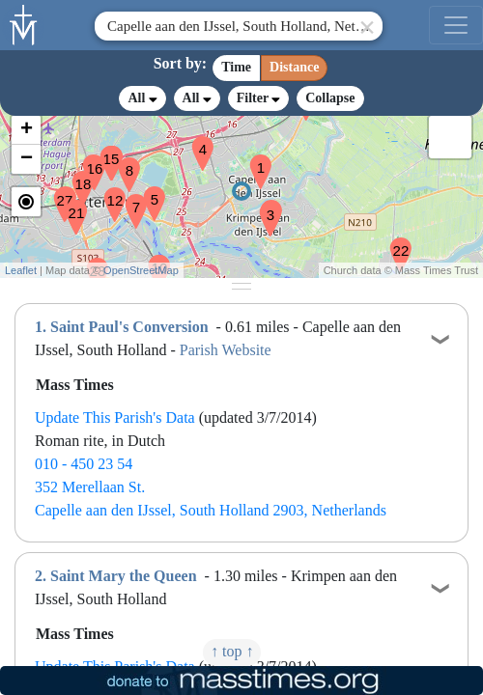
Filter (258, 98)
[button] (253, 159)
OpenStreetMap (141, 270)
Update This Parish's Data (115, 417)
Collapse (330, 98)
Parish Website (225, 350)
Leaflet (21, 270)
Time (236, 67)
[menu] (456, 25)
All (142, 98)
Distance (294, 67)
